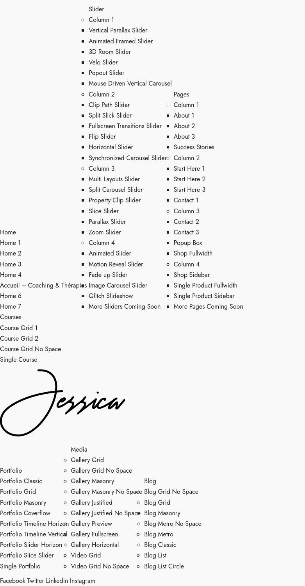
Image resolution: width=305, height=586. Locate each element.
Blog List (155, 555)
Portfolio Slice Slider (27, 555)
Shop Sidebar (192, 274)
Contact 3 (186, 232)
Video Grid (86, 555)
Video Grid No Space (100, 566)
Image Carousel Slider (118, 285)
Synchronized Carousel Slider (128, 158)
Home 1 (10, 242)
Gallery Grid (87, 460)
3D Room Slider (110, 51)
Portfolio (11, 470)
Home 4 (10, 274)
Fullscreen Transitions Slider (125, 125)
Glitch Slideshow (111, 295)
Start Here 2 (190, 179)
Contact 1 (186, 200)
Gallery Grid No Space (101, 470)
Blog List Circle (164, 566)
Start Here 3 (189, 189)
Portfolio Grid (18, 491)
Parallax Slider (107, 221)
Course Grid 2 (19, 338)
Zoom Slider (105, 232)
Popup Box (188, 242)
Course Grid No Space (30, 349)
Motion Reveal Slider (116, 264)
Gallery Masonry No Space (107, 491)
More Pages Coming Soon (208, 306)
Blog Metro (158, 534)
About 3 (184, 136)
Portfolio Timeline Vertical (34, 534)
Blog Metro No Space (173, 523)
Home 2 (10, 253)
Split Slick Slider (110, 115)
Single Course (18, 359)
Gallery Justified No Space (106, 513)
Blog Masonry (162, 513)
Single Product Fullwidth (205, 285)
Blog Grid (157, 502)
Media (79, 449)
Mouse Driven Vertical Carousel (130, 83)
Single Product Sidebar (204, 295)
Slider (96, 9)
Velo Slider (103, 62)
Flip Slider (102, 136)
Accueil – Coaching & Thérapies (43, 285)
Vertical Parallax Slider (118, 30)
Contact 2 (186, 221)
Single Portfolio (20, 566)
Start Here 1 (189, 168)
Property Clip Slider (115, 200)
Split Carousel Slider (116, 189)
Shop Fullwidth (193, 253)
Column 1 (101, 19)
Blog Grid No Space (171, 491)
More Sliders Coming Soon (125, 306)
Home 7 (10, 306)
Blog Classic (160, 544)
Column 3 (101, 168)
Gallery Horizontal (95, 544)
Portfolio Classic (21, 481)
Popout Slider (106, 72)
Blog (150, 481)
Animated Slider (110, 253)
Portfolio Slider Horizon (31, 544)
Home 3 (10, 264)
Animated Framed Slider (121, 41)
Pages (181, 94)
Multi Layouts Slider (114, 179)
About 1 (184, 115)
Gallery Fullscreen (94, 534)
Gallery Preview (91, 523)
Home (8, 232)
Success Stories (194, 147)
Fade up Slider (108, 274)
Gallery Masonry (92, 481)
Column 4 (102, 242)
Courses (10, 317)
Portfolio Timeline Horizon (34, 523)
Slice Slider (104, 211)
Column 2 (102, 94)
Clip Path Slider (109, 104)
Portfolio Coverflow (25, 513)
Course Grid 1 (18, 327)
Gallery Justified (91, 502)
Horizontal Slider (111, 147)
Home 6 (10, 295)
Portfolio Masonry (23, 502)
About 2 (184, 125)
